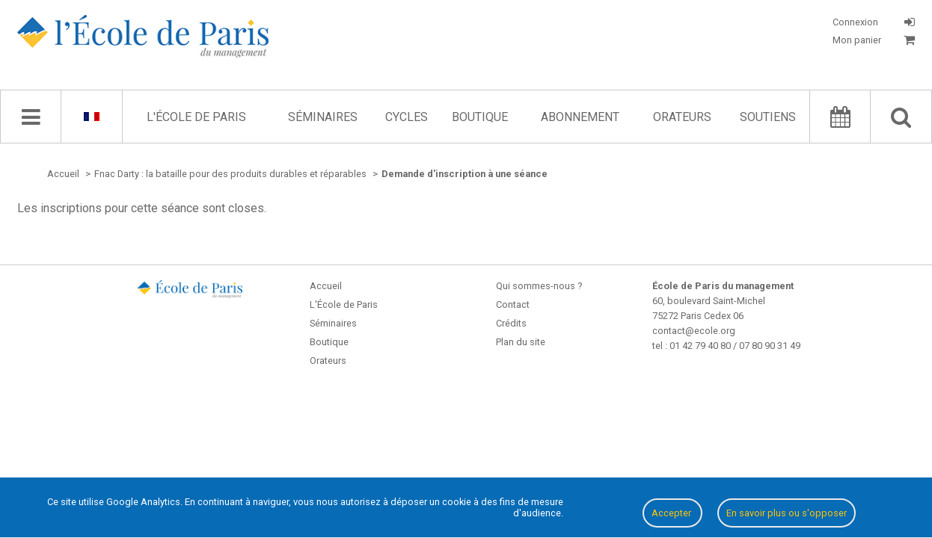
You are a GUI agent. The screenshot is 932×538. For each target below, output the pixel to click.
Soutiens (768, 117)
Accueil (326, 285)
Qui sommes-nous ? (539, 285)
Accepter (672, 513)
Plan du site (520, 341)
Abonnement (580, 117)
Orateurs (682, 117)
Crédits (511, 323)
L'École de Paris (196, 117)
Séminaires (323, 117)
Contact (513, 304)
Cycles (406, 117)
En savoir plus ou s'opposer (786, 513)
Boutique (480, 117)
